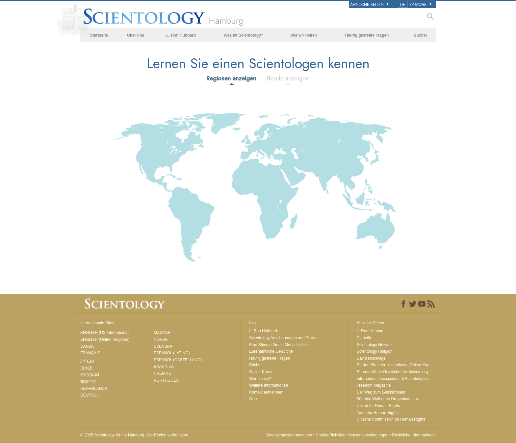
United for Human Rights (378, 405)
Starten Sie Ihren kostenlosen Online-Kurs (393, 365)
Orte (253, 399)
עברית (87, 361)
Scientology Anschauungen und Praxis (283, 338)
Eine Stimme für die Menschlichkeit (280, 344)
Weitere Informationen (268, 385)
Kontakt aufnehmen (266, 392)
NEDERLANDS (93, 388)
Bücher (420, 35)
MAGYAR (162, 332)
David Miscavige (371, 358)
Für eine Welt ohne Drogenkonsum (387, 399)
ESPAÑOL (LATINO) (172, 353)
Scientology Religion (375, 351)
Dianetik (364, 338)
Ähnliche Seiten (369, 5)
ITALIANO (162, 373)
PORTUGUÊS (166, 380)
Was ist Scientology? (243, 35)
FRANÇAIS (90, 353)
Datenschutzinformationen (289, 435)
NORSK (161, 339)
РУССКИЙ (89, 375)
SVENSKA (163, 346)
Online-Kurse (260, 371)
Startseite (99, 35)
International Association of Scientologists (393, 378)
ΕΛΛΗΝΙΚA (164, 366)
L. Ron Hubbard (181, 35)
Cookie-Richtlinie (330, 435)
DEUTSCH (89, 395)
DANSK (87, 346)
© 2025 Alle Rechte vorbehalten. (134, 435)
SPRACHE (415, 5)
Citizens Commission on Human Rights (391, 419)
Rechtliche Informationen (414, 435)
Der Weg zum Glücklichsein (381, 392)
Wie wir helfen (304, 35)
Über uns (135, 35)
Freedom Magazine (374, 385)
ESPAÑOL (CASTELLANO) (178, 360)
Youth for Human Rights (378, 412)
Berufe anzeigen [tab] (288, 78)
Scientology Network (375, 344)
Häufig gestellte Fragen (367, 35)
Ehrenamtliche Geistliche (271, 351)
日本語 (86, 368)
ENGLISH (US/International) (105, 332)
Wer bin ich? (260, 378)
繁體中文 (88, 381)
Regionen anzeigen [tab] (231, 78)
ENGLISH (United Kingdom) (104, 339)
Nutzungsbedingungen (368, 435)
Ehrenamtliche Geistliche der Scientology (393, 371)
